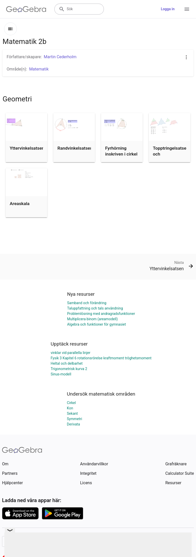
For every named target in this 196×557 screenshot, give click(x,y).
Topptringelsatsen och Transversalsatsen (171, 154)
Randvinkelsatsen (75, 148)
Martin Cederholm (60, 56)
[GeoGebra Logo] (26, 9)
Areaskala (20, 203)
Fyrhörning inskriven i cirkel (121, 151)
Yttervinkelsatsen (27, 148)
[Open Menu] (187, 9)
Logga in (168, 9)
